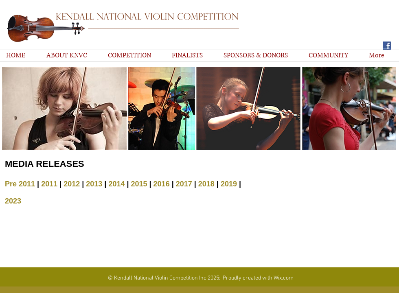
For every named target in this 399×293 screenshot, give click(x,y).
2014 (116, 184)
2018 (206, 184)
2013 (94, 184)
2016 (161, 184)
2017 (184, 184)
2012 (72, 184)
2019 (229, 184)
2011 (49, 184)
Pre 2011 (20, 184)
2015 (139, 184)
